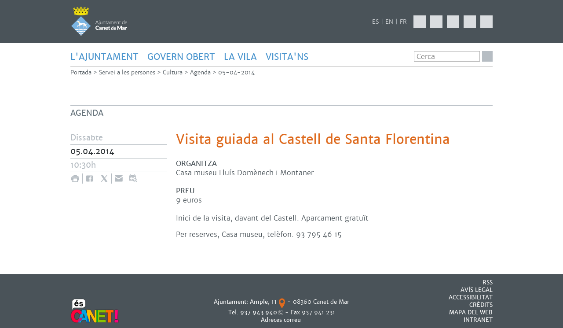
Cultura (173, 72)
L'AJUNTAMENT (104, 57)
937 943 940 (258, 312)
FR (403, 22)
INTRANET (478, 320)
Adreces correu (282, 320)
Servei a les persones (127, 72)
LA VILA (240, 57)
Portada (80, 72)
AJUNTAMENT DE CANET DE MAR (99, 21)
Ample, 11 (263, 302)
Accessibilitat (471, 297)
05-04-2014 (236, 72)
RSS (488, 282)
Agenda (200, 72)
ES (375, 22)
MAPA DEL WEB (471, 312)
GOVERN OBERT (181, 57)
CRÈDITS (481, 305)
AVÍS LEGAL (477, 290)
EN (389, 22)
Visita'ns (287, 57)
